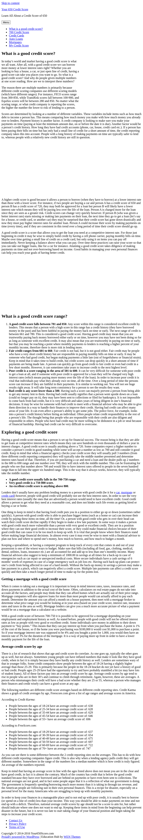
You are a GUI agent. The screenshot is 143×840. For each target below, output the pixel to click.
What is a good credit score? (26, 28)
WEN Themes (72, 836)
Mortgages (15, 42)
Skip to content (10, 3)
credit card (7, 495)
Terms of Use (17, 827)
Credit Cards (16, 35)
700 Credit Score (19, 32)
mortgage (126, 492)
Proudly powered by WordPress (20, 836)
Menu (6, 22)
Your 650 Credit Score (14, 9)
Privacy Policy (17, 823)
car (118, 492)
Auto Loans (16, 38)
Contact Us (15, 820)
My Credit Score (19, 45)
